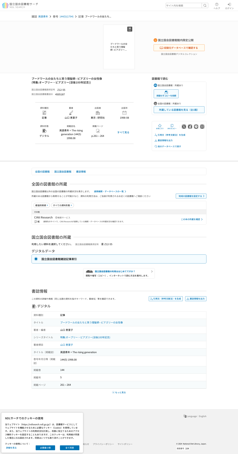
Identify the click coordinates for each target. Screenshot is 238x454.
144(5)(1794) (66, 16)
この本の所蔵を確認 (192, 219)
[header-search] (187, 5)
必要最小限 (45, 447)
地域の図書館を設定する (192, 196)
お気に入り (160, 127)
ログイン (229, 6)
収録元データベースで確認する (179, 48)
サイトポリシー (125, 444)
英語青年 (43, 16)
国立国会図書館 (62, 171)
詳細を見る (11, 447)
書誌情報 (81, 171)
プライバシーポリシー (103, 444)
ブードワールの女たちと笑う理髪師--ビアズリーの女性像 (91, 322)
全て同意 (69, 447)
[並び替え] (42, 205)
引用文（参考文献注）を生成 (169, 134)
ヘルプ (217, 6)
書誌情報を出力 (163, 140)
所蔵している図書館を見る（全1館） (179, 109)
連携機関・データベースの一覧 (110, 191)
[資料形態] (62, 205)
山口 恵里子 (66, 344)
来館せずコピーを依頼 (166, 93)
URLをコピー (172, 127)
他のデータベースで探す (167, 146)
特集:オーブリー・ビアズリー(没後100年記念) (85, 337)
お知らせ (85, 444)
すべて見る (123, 132)
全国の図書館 (42, 171)
